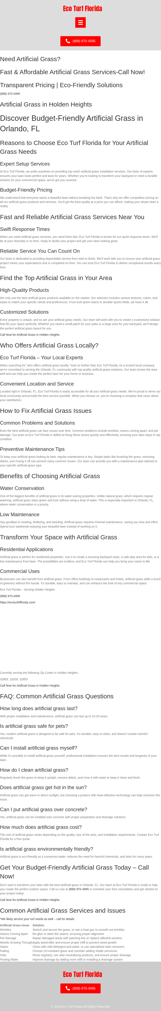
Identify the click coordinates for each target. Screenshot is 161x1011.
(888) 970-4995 (10, 93)
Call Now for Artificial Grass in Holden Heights (30, 334)
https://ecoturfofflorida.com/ (17, 602)
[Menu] (80, 22)
